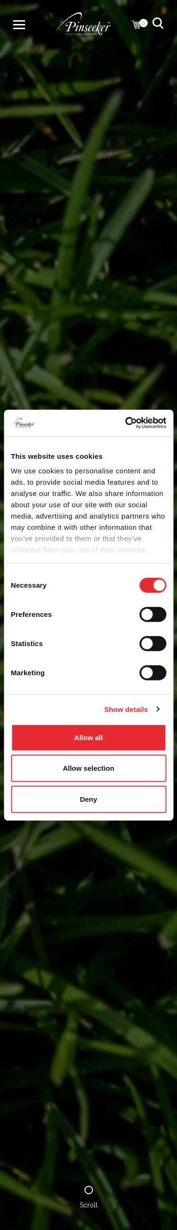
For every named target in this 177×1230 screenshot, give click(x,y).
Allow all (88, 737)
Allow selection (88, 768)
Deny (88, 799)
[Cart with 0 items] (136, 26)
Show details (126, 709)
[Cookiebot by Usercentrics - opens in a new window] (126, 423)
